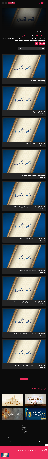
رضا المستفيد (28, 446)
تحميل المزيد (24, 379)
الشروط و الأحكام (35, 441)
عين (35, 437)
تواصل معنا (19, 446)
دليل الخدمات (12, 441)
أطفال (11, 3)
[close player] (43, 43)
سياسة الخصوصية (12, 437)
